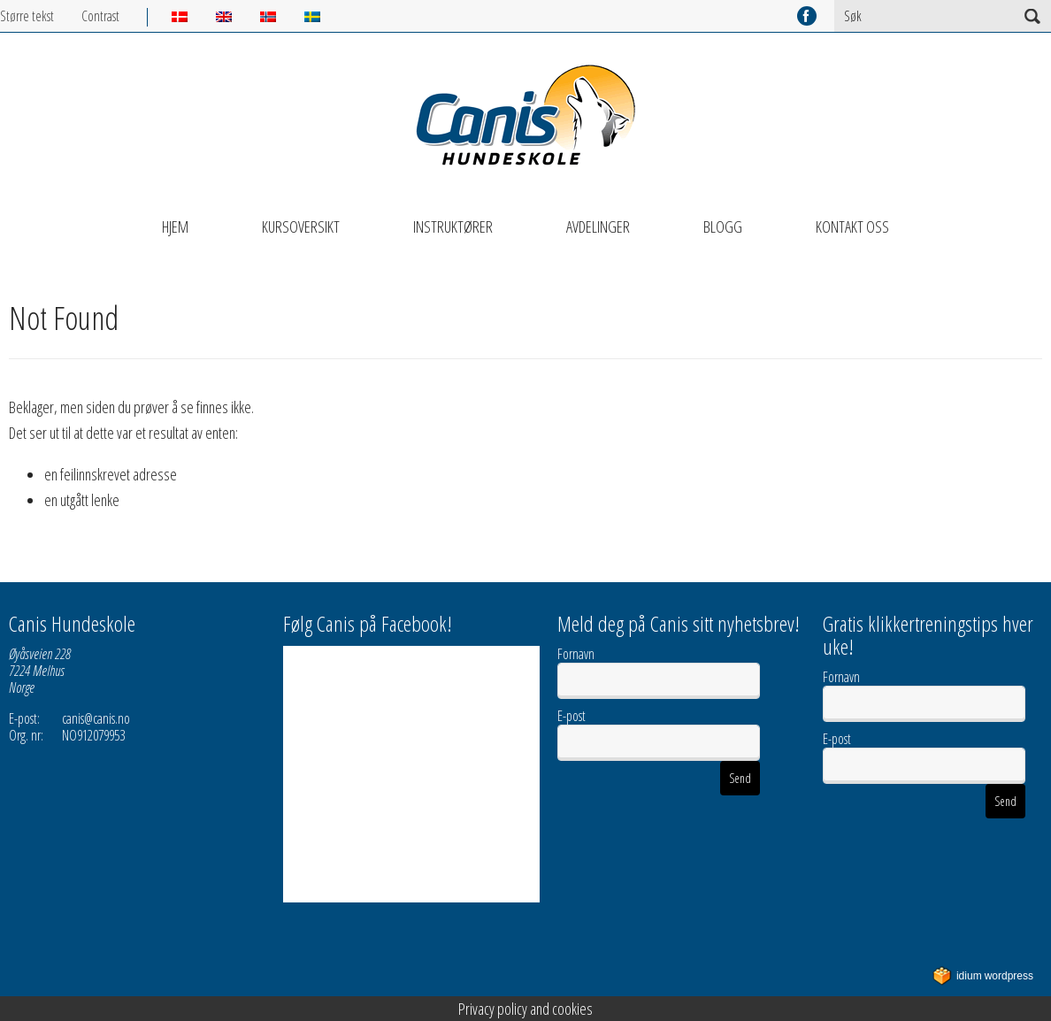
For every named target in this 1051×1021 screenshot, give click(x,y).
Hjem (175, 226)
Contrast (100, 16)
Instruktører (453, 226)
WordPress (982, 976)
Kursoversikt (301, 226)
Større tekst (27, 16)
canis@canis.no (96, 718)
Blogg (722, 226)
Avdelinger (598, 226)
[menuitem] (194, 17)
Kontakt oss (852, 226)
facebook (807, 16)
